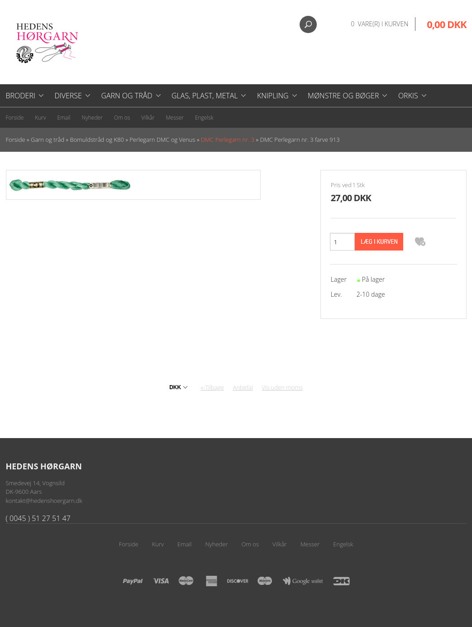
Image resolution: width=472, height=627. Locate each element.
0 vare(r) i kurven (379, 23)
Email (64, 117)
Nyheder (92, 117)
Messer (175, 117)
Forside (15, 117)
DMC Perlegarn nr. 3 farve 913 (299, 139)
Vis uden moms (282, 387)
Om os (122, 117)
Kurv (40, 117)
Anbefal (243, 387)
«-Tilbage (212, 387)
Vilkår (147, 117)
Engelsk (204, 117)
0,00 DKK (446, 24)
